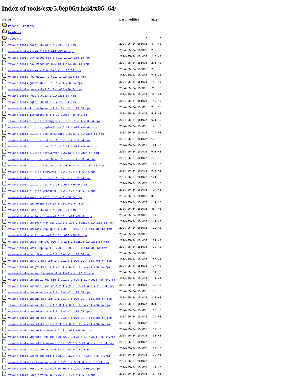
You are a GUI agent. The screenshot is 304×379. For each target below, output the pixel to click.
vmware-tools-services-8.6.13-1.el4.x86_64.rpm (45, 197)
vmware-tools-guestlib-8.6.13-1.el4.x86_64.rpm (45, 83)
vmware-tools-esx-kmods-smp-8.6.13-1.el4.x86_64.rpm (49, 57)
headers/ (14, 32)
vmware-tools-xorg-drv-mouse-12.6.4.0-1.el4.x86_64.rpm (51, 375)
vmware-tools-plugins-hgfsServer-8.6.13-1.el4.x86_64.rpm (53, 153)
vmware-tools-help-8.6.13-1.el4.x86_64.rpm (42, 95)
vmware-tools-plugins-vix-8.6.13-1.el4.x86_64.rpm (47, 184)
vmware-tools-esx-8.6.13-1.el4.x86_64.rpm (41, 51)
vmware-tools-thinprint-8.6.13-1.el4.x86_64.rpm (46, 203)
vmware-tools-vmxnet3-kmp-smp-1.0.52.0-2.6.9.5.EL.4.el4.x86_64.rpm (61, 337)
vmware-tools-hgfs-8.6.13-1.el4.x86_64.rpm (42, 102)
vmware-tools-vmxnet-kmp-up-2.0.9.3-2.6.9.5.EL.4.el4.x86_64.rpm (59, 324)
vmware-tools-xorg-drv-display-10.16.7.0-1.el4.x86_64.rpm (54, 368)
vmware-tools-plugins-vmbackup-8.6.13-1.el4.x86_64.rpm (51, 191)
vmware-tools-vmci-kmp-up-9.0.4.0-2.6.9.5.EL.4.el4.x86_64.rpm (57, 248)
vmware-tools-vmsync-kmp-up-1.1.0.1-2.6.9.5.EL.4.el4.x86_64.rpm (59, 305)
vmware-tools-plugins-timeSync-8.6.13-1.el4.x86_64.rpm (51, 172)
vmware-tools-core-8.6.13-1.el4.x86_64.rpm (42, 45)
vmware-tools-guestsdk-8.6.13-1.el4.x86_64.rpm (45, 89)
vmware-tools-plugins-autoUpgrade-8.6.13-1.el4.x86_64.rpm (54, 121)
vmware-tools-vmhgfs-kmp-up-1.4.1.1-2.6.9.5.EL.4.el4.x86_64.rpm (59, 267)
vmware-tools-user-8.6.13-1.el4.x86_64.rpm (42, 210)
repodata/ (15, 38)
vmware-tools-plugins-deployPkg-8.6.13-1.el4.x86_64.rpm (52, 127)
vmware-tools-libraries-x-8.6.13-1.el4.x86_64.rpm (47, 115)
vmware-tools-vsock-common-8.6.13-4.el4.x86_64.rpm (48, 349)
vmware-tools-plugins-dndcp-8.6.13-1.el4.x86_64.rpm (49, 140)
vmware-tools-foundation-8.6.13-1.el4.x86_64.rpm (47, 76)
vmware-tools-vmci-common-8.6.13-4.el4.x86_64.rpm (47, 235)
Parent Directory (21, 26)
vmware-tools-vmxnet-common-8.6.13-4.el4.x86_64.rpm (49, 311)
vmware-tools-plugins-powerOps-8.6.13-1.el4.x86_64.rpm (51, 159)
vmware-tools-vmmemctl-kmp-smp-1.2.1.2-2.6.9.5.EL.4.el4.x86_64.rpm (61, 280)
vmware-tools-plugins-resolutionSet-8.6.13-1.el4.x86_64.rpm (56, 165)
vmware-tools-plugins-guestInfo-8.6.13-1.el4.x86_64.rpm (52, 146)
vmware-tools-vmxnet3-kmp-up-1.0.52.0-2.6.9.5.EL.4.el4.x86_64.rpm (61, 343)
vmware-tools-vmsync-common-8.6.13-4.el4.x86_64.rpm (49, 292)
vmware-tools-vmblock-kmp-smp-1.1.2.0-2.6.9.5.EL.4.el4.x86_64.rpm (61, 222)
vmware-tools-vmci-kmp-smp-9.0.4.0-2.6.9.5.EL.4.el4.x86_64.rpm (58, 241)
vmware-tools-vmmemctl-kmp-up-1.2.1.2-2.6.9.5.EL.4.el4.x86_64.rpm (61, 286)
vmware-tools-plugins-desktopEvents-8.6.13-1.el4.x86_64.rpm (56, 134)
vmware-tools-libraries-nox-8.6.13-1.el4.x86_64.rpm (49, 108)
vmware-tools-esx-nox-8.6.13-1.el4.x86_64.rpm (44, 70)
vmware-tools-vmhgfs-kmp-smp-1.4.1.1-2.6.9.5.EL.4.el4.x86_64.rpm (60, 260)
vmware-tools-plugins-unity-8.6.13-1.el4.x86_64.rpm (49, 178)
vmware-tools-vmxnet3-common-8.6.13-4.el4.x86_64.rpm (50, 330)
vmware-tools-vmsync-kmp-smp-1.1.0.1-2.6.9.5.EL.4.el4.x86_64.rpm (60, 299)
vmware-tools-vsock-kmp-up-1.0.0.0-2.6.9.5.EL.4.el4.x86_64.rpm (58, 362)
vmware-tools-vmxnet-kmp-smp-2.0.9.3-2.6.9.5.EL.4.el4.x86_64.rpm (60, 318)
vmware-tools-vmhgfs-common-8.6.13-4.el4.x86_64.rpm (49, 254)
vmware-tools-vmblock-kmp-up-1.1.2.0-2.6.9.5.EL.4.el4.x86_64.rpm (60, 229)
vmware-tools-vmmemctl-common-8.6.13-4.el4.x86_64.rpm (51, 273)
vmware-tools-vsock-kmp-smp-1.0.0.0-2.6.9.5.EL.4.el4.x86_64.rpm (59, 356)
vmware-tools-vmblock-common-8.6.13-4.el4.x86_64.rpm (50, 216)
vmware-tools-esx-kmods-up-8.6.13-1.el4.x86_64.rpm (48, 64)
